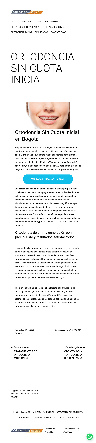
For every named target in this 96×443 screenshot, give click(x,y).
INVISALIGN (25, 21)
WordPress (67, 432)
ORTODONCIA (75, 330)
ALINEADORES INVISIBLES (47, 21)
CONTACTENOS (58, 32)
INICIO (14, 21)
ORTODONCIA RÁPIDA (21, 32)
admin (20, 333)
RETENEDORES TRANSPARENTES (27, 27)
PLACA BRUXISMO (55, 27)
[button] (89, 437)
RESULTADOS (41, 32)
